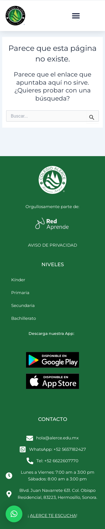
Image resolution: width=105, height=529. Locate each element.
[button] (76, 15)
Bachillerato (23, 318)
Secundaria (23, 305)
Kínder (18, 279)
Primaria (20, 292)
